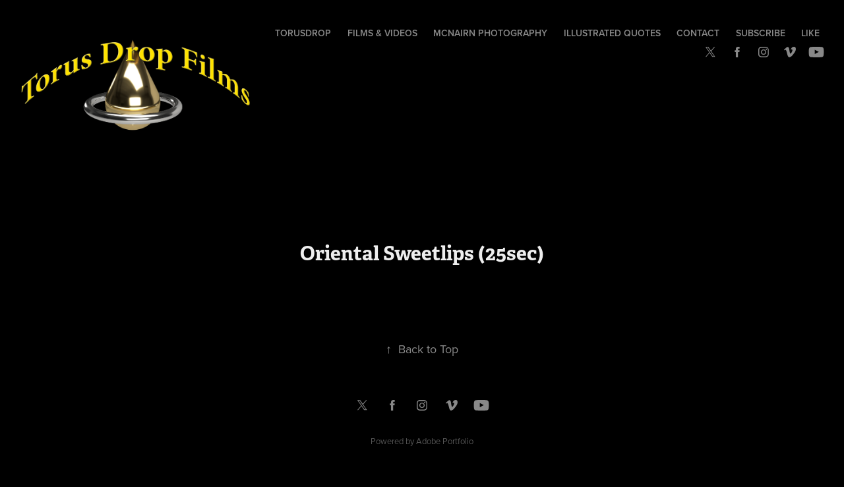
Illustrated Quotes (612, 33)
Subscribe (760, 33)
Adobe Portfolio (444, 441)
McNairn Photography (490, 33)
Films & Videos (382, 33)
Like (810, 33)
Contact (698, 33)
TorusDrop (303, 33)
